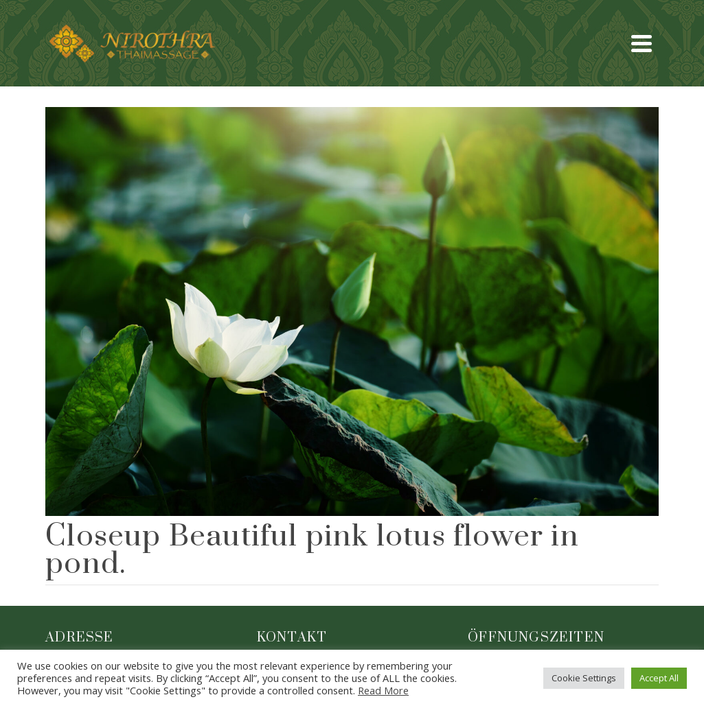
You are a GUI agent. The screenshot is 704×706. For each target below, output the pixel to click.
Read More (383, 690)
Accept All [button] (659, 678)
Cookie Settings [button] (584, 678)
